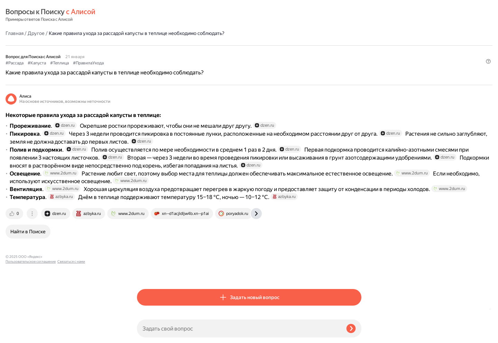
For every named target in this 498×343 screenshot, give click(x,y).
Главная (146, 15)
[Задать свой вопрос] (239, 328)
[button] (357, 57)
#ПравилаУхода (219, 45)
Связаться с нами (19, 335)
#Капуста (168, 45)
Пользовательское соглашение (31, 330)
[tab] (146, 271)
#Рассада (146, 45)
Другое (167, 15)
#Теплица (191, 45)
